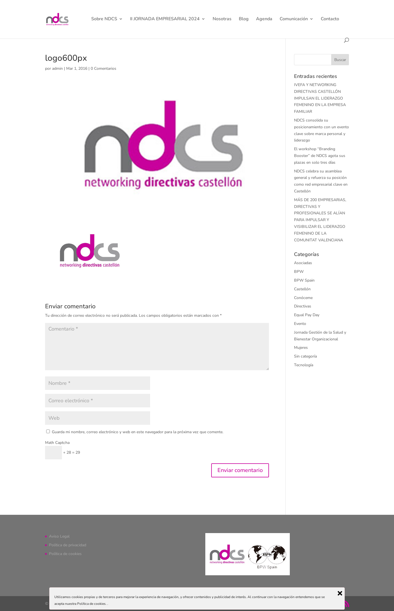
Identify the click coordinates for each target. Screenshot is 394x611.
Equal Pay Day (306, 315)
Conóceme (303, 297)
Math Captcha (57, 442)
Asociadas (303, 263)
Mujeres (301, 347)
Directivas (302, 306)
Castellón (302, 289)
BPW (299, 271)
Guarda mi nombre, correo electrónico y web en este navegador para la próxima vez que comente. (137, 432)
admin (57, 68)
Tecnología (303, 365)
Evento (300, 323)
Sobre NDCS (104, 19)
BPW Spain (304, 280)
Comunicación (294, 19)
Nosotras (222, 19)
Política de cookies (65, 553)
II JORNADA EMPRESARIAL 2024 (165, 19)
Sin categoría (305, 356)
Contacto (330, 19)
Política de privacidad (67, 545)
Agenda (264, 19)
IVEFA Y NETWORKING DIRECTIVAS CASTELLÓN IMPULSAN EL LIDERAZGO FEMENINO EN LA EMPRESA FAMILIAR (320, 98)
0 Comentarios (103, 68)
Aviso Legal (59, 536)
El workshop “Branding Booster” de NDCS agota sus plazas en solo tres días (319, 155)
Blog (244, 19)
